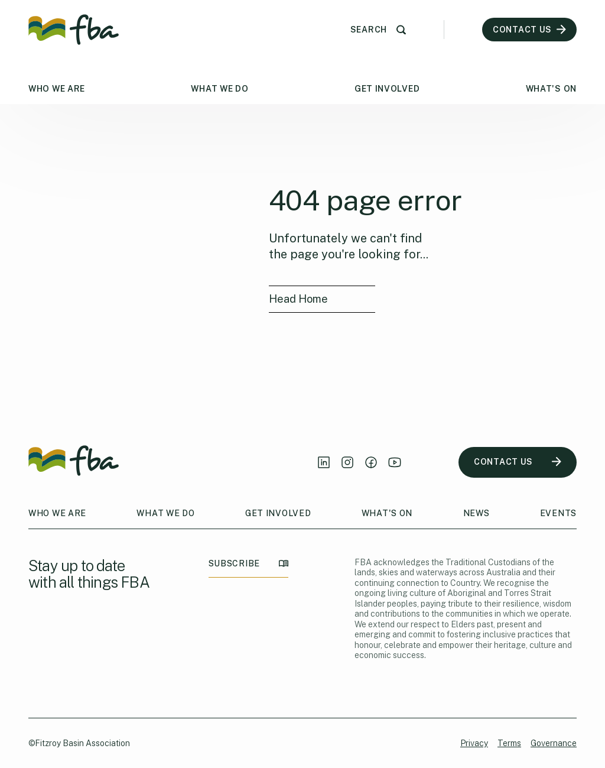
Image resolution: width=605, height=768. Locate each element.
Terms (509, 743)
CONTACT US (517, 462)
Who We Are (56, 88)
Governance (554, 743)
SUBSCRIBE (248, 564)
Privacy (474, 743)
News (476, 513)
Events (558, 513)
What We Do (219, 88)
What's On (551, 88)
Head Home (298, 299)
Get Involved (386, 88)
